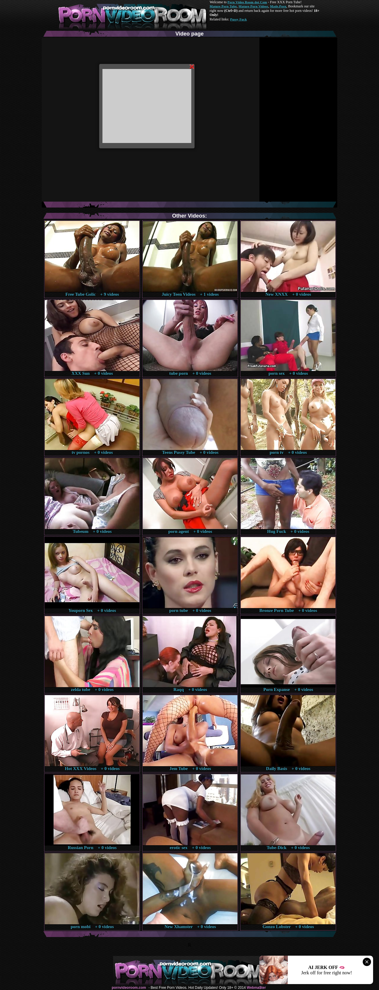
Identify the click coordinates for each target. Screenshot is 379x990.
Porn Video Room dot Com (247, 2)
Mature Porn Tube (223, 6)
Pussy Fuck (238, 19)
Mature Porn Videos (253, 6)
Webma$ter (256, 988)
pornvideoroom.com (129, 988)
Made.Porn (278, 6)
